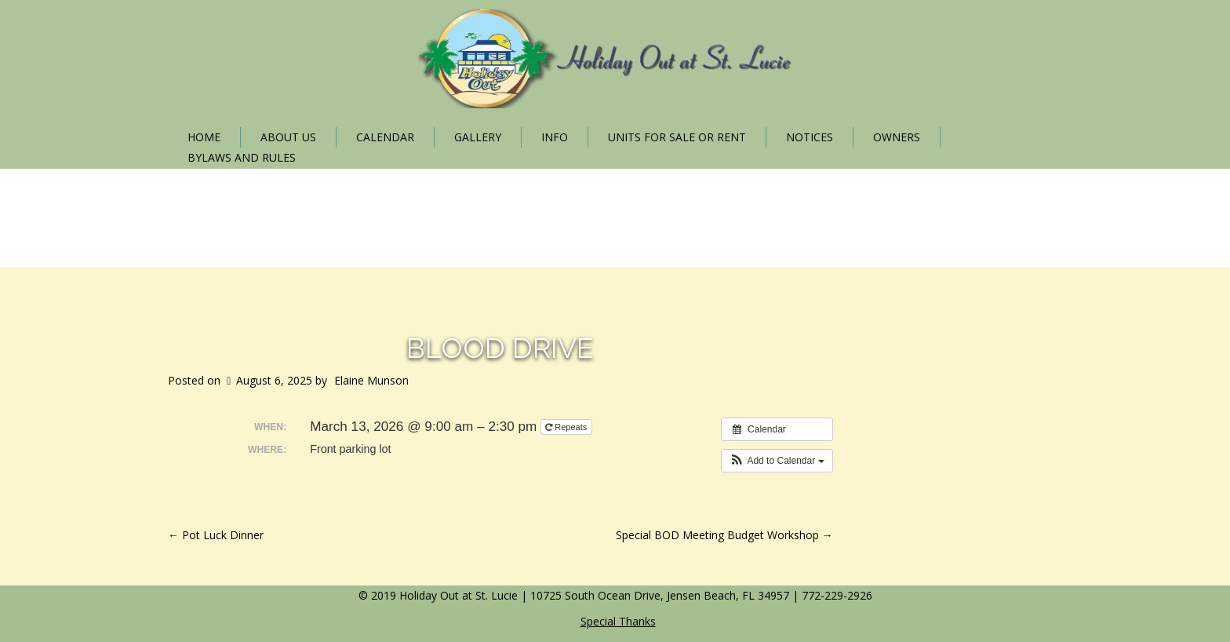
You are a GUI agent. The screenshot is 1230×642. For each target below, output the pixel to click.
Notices (809, 136)
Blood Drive (500, 347)
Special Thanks (618, 621)
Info (554, 136)
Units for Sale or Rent (677, 136)
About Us (288, 136)
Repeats (567, 427)
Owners (896, 136)
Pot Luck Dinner (216, 534)
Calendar (385, 136)
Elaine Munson (371, 380)
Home (203, 136)
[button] (777, 461)
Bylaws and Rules (241, 157)
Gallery (477, 136)
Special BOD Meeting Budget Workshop (724, 534)
